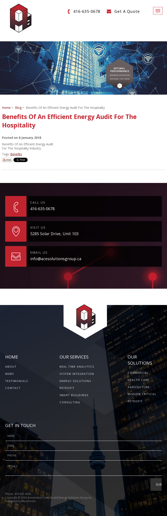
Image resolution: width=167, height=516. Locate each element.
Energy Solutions (75, 381)
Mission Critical (142, 394)
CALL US (37, 202)
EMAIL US (39, 252)
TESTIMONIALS (16, 381)
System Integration (77, 374)
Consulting (70, 402)
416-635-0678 (86, 11)
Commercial (138, 373)
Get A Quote (127, 11)
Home (6, 108)
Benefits (16, 154)
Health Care (138, 380)
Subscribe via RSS (7, 160)
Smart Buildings (74, 395)
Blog (18, 108)
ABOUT (11, 367)
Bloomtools (28, 502)
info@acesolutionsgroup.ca (55, 258)
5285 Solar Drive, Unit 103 (54, 233)
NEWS (9, 374)
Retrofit (67, 388)
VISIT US (38, 227)
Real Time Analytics (77, 367)
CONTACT (13, 388)
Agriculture (139, 387)
